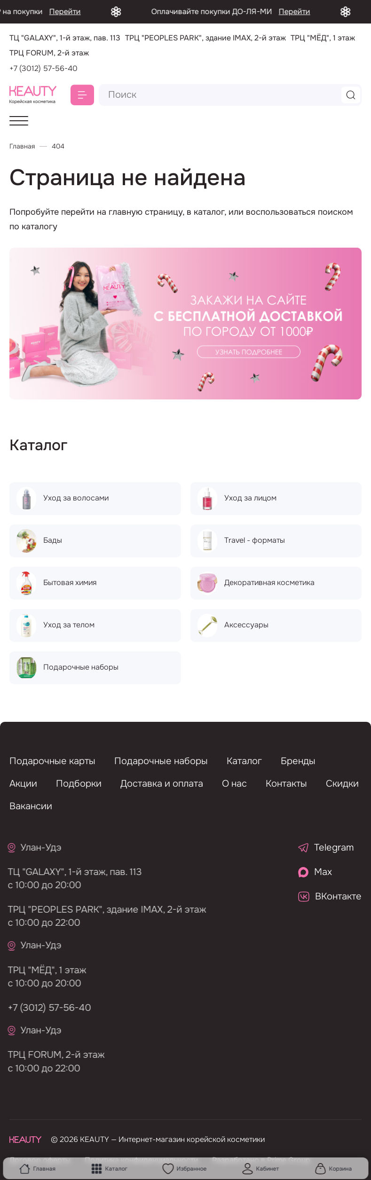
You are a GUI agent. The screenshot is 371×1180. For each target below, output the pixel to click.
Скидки (342, 783)
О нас (234, 783)
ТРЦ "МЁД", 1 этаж (44, 970)
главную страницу (145, 212)
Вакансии (30, 806)
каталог (209, 212)
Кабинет (260, 1168)
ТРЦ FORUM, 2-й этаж (53, 1055)
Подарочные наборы (161, 761)
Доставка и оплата (161, 783)
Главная (37, 1168)
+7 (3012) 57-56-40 (43, 68)
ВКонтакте (330, 896)
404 (58, 146)
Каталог (109, 1168)
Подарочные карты (52, 761)
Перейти (75, 11)
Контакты (286, 783)
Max (315, 872)
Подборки (79, 783)
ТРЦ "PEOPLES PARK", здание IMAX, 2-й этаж (104, 909)
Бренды (298, 761)
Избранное (184, 1168)
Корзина (333, 1168)
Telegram (326, 847)
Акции (23, 783)
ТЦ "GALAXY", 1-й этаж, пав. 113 (72, 872)
